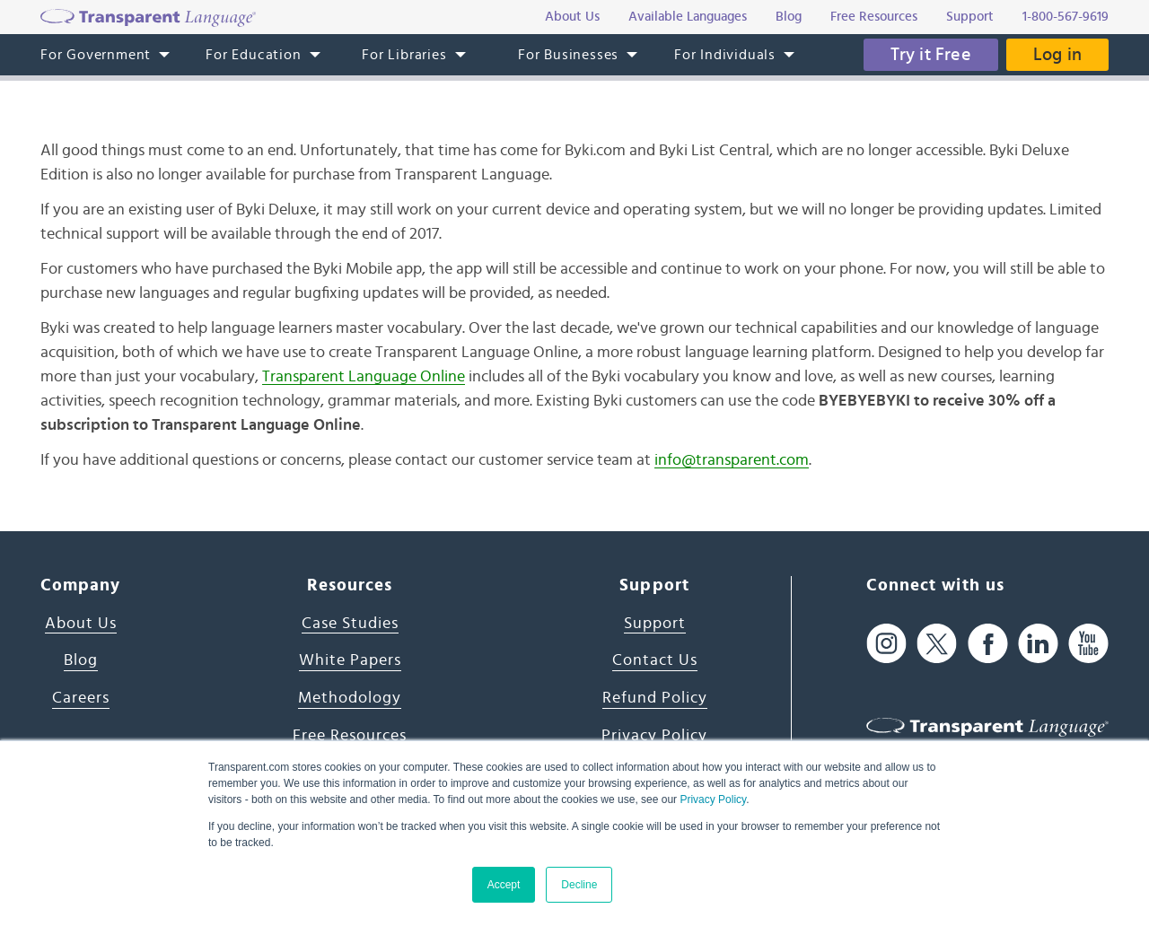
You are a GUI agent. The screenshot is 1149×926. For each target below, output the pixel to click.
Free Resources (350, 736)
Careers (81, 698)
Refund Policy (654, 698)
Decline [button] (579, 884)
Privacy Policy (713, 799)
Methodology (349, 698)
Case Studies (350, 624)
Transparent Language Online (363, 377)
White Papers (350, 660)
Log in (1057, 55)
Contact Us (654, 660)
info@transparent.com (731, 460)
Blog (81, 660)
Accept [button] (504, 884)
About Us (81, 624)
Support (655, 624)
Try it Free (930, 55)
